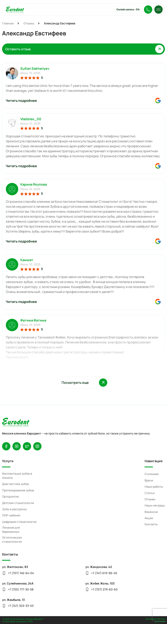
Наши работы (154, 486)
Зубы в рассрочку (14, 509)
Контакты (151, 524)
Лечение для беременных (11, 530)
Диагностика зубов (15, 484)
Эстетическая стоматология (12, 539)
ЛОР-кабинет (11, 515)
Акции (149, 518)
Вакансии (151, 512)
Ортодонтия (10, 496)
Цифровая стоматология (19, 522)
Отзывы (150, 499)
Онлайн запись (128, 9)
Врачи (149, 480)
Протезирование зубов (18, 490)
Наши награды (155, 505)
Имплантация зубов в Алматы (17, 476)
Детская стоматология (18, 503)
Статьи (150, 493)
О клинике (151, 474)
